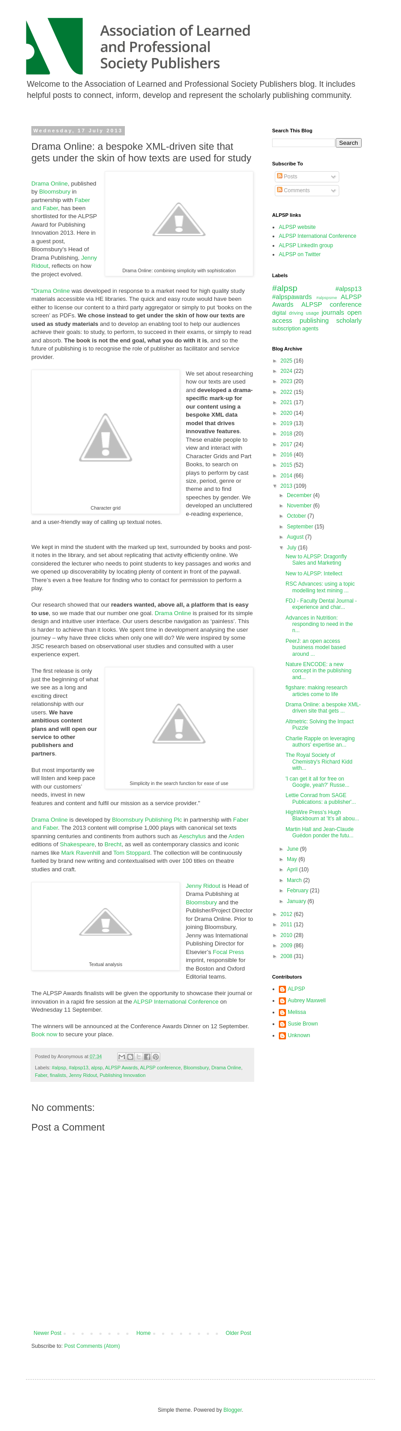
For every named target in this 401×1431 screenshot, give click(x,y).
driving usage (304, 313)
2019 (287, 423)
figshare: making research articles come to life (316, 690)
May (293, 859)
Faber (41, 1075)
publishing (314, 320)
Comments (293, 190)
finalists (58, 1075)
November (300, 505)
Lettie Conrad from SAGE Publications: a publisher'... (321, 798)
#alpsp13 (79, 1067)
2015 (287, 465)
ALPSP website (297, 227)
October (297, 516)
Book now (44, 1034)
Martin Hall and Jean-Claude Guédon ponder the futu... (320, 832)
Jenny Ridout (203, 885)
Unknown (299, 1035)
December (300, 495)
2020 (287, 413)
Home (144, 1333)
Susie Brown (303, 1024)
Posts (287, 176)
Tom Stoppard (131, 852)
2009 (287, 945)
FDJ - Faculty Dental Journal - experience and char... (321, 604)
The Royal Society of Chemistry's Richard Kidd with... (319, 761)
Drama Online (49, 183)
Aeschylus (192, 836)
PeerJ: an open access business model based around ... (316, 647)
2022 (287, 392)
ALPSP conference (160, 1067)
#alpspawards (292, 296)
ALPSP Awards (121, 1067)
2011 (287, 924)
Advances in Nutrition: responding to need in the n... (319, 624)
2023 (287, 381)
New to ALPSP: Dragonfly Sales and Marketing (316, 559)
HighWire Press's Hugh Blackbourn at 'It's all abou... (322, 815)
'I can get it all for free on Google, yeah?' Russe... (318, 782)
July (292, 548)
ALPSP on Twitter (300, 254)
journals (333, 312)
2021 (287, 402)
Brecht (113, 844)
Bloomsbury (55, 191)
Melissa (297, 1012)
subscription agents (295, 328)
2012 (287, 914)
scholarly (349, 320)
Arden (236, 836)
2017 (287, 444)
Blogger (232, 1410)
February (298, 890)
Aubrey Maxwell (307, 1000)
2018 (287, 434)
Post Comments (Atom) (92, 1346)
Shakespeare (77, 844)
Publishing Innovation (123, 1075)
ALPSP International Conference (175, 1001)
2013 (287, 486)
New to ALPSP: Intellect (314, 573)
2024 (287, 371)
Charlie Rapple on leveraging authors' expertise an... (320, 741)
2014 (287, 476)
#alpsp (59, 1067)
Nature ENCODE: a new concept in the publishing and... (318, 670)
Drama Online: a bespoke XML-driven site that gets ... (323, 707)
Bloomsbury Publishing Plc (147, 819)
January (297, 901)
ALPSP (296, 989)
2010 (287, 935)
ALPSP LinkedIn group (306, 245)
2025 (287, 361)
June (293, 849)
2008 (287, 956)
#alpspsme (326, 297)
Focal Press (228, 952)
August (296, 537)
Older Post (238, 1333)
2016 (287, 455)
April (293, 869)
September (301, 526)
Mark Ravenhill (80, 852)
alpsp (96, 1067)
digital (279, 313)
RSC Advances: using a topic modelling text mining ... (320, 587)
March (295, 880)
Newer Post (47, 1333)
